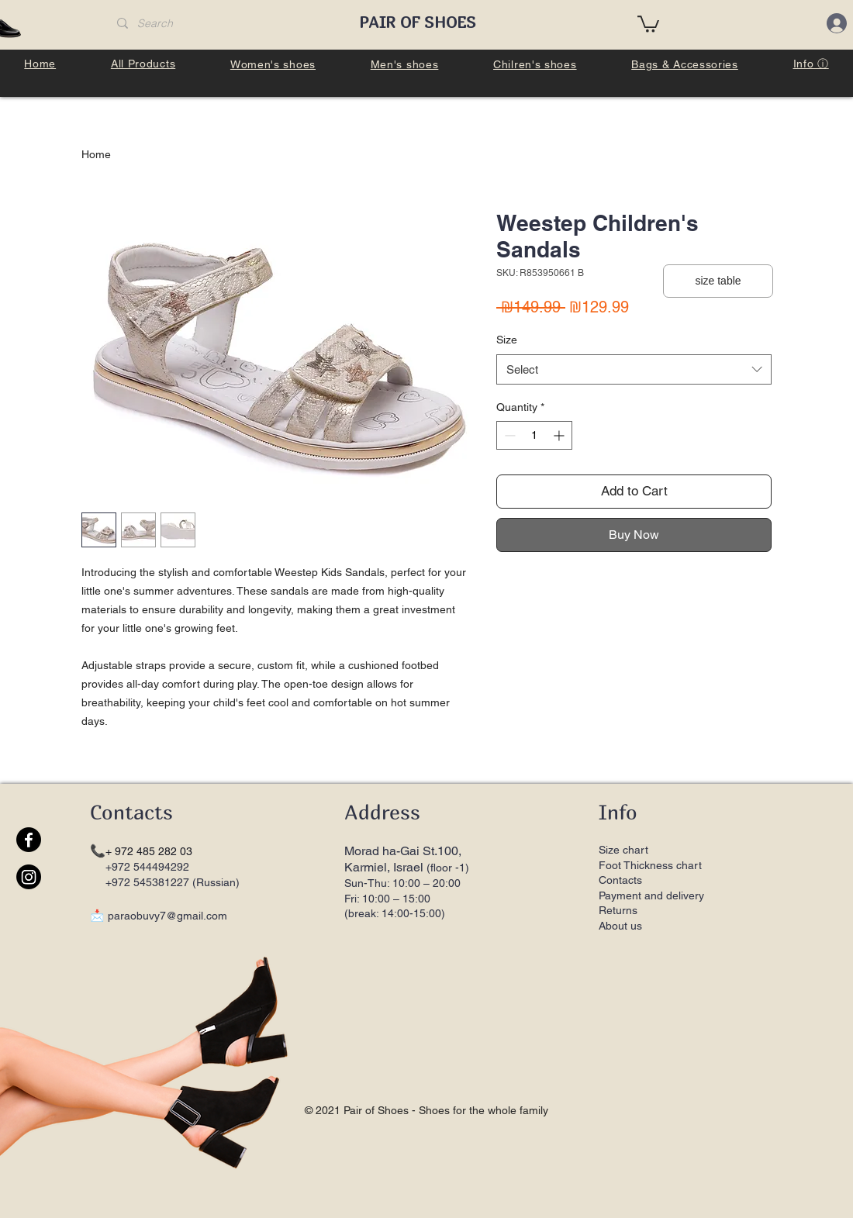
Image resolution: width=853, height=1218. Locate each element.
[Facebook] (28, 839)
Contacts (620, 880)
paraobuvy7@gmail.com (167, 915)
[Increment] (560, 435)
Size (506, 339)
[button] (648, 23)
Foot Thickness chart (650, 865)
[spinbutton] (534, 435)
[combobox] (634, 369)
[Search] (223, 24)
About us (620, 926)
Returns (620, 910)
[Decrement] (508, 435)
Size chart (623, 850)
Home (96, 154)
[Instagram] (28, 876)
